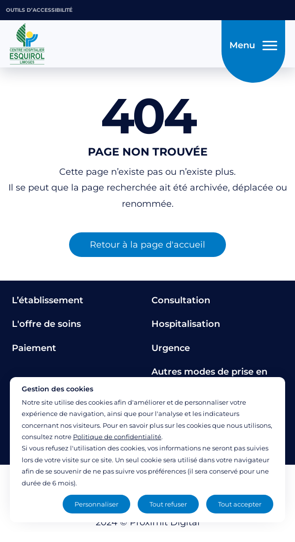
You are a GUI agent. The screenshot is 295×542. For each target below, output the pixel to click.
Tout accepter (239, 504)
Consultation (180, 300)
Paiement (34, 348)
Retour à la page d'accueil (147, 244)
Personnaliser (96, 504)
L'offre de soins (46, 324)
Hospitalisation (185, 324)
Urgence (170, 348)
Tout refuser (168, 504)
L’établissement (47, 300)
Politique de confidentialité (117, 437)
